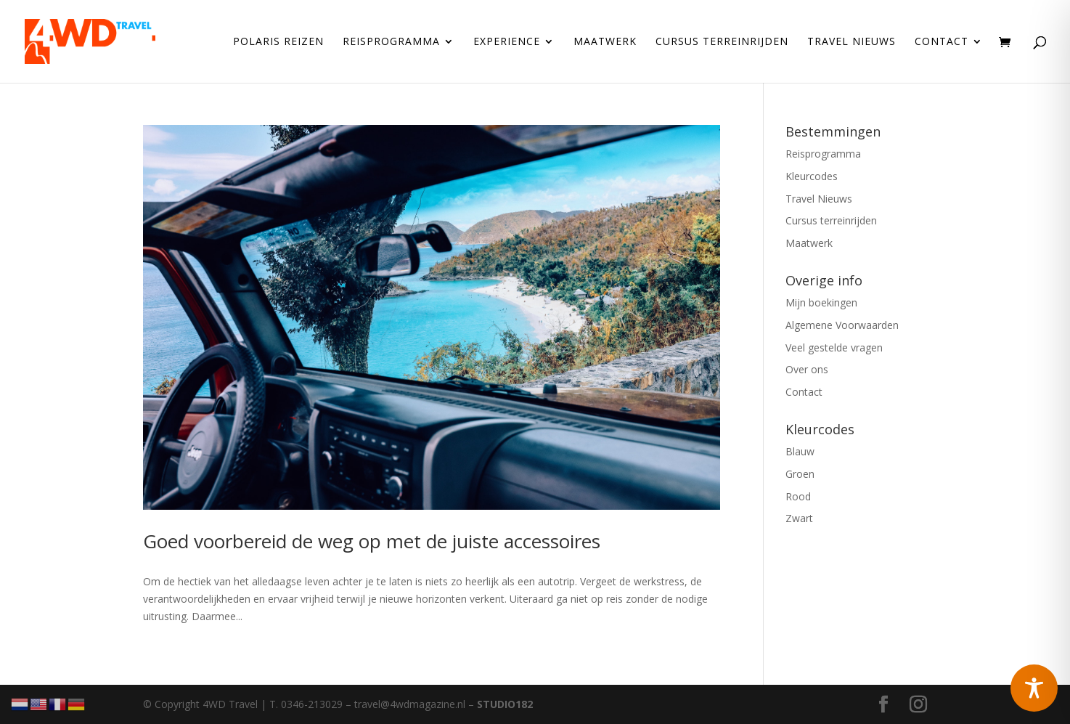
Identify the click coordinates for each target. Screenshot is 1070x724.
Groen (799, 474)
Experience (506, 42)
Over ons (806, 369)
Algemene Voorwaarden (842, 325)
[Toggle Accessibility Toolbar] (1034, 688)
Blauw (799, 451)
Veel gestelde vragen (834, 347)
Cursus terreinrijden (722, 42)
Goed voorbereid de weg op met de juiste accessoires (371, 541)
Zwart (799, 518)
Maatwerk (605, 42)
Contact (941, 42)
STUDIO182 (505, 704)
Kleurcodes (811, 176)
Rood (798, 496)
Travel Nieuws (851, 42)
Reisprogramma (391, 42)
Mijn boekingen (821, 302)
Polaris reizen (278, 42)
